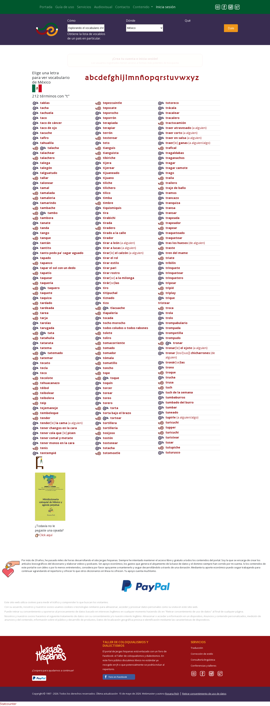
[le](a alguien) (61, 423)
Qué (188, 21)
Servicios (84, 7)
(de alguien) (185, 243)
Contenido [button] (141, 7)
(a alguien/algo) (182, 417)
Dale (231, 28)
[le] (58, 433)
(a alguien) (119, 243)
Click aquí (43, 535)
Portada (46, 7)
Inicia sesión (165, 7)
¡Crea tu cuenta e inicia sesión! (135, 59)
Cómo (71, 21)
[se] (118, 278)
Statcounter (8, 704)
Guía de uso (64, 7)
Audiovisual (103, 7)
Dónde (130, 21)
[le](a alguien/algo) (188, 143)
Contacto (122, 7)
